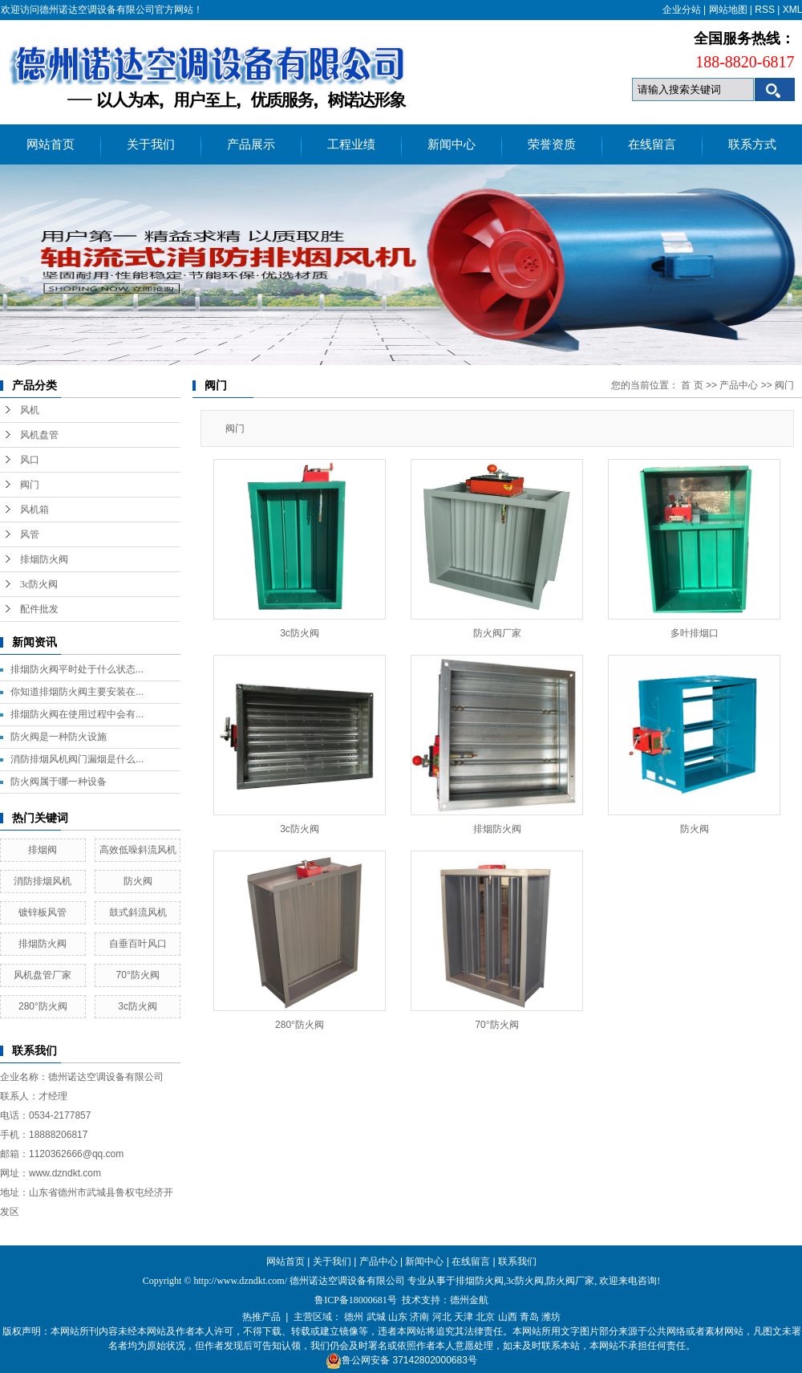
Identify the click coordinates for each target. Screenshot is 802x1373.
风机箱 (34, 509)
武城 (376, 1316)
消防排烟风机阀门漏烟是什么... (77, 759)
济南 (419, 1316)
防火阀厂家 (497, 633)
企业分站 (681, 9)
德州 (353, 1316)
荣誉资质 (552, 144)
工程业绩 (351, 144)
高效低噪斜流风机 (137, 849)
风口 (29, 459)
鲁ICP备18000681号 (355, 1300)
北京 (485, 1316)
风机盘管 (39, 435)
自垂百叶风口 (138, 943)
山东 (397, 1316)
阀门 (29, 484)
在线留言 (652, 144)
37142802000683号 (434, 1360)
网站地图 (728, 9)
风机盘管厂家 (42, 975)
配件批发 (39, 609)
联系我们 (517, 1261)
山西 (507, 1316)
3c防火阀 (39, 584)
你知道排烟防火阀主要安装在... (77, 691)
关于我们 (151, 144)
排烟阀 (42, 849)
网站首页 (50, 144)
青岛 (529, 1316)
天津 (463, 1316)
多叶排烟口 (694, 633)
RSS (765, 9)
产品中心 (738, 385)
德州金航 (469, 1300)
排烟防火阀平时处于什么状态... (77, 669)
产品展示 (251, 144)
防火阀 (138, 881)
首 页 (692, 385)
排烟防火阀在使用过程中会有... (77, 714)
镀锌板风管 (42, 912)
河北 (442, 1316)
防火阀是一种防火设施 (58, 736)
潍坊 (551, 1316)
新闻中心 (451, 144)
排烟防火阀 (44, 559)
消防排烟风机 (42, 881)
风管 (29, 534)
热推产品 (261, 1316)
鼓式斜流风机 (138, 912)
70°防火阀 (138, 975)
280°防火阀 (42, 1006)
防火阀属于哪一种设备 (58, 781)
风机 (29, 410)
